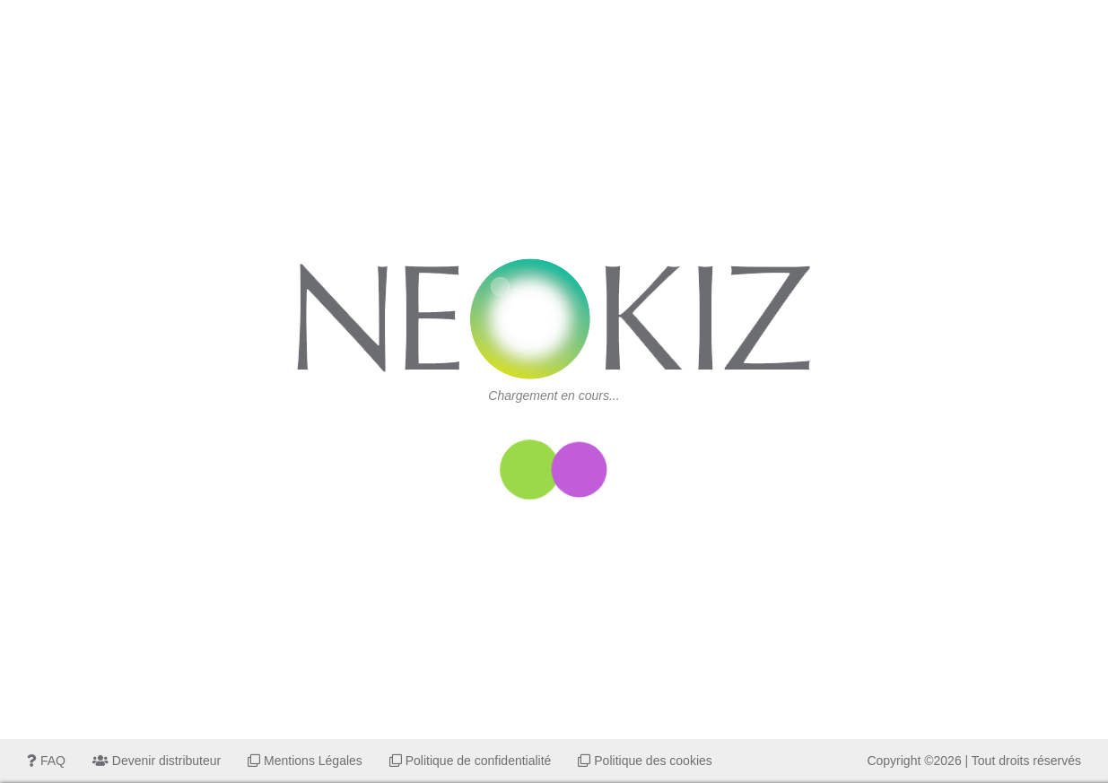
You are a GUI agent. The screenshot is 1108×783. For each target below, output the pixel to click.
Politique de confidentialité (470, 760)
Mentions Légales (305, 760)
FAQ (46, 760)
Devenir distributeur (156, 760)
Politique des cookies (644, 760)
